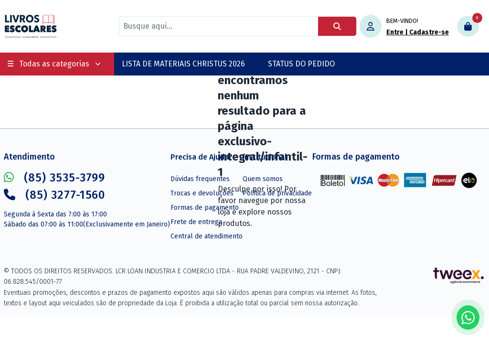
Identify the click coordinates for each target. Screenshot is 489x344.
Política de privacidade (277, 193)
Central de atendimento (206, 236)
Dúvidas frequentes (200, 179)
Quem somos (263, 179)
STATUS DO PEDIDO (301, 63)
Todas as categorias (54, 63)
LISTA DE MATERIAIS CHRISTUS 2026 (183, 63)
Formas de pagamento (204, 208)
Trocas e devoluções (202, 193)
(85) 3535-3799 (54, 177)
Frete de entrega (196, 222)
